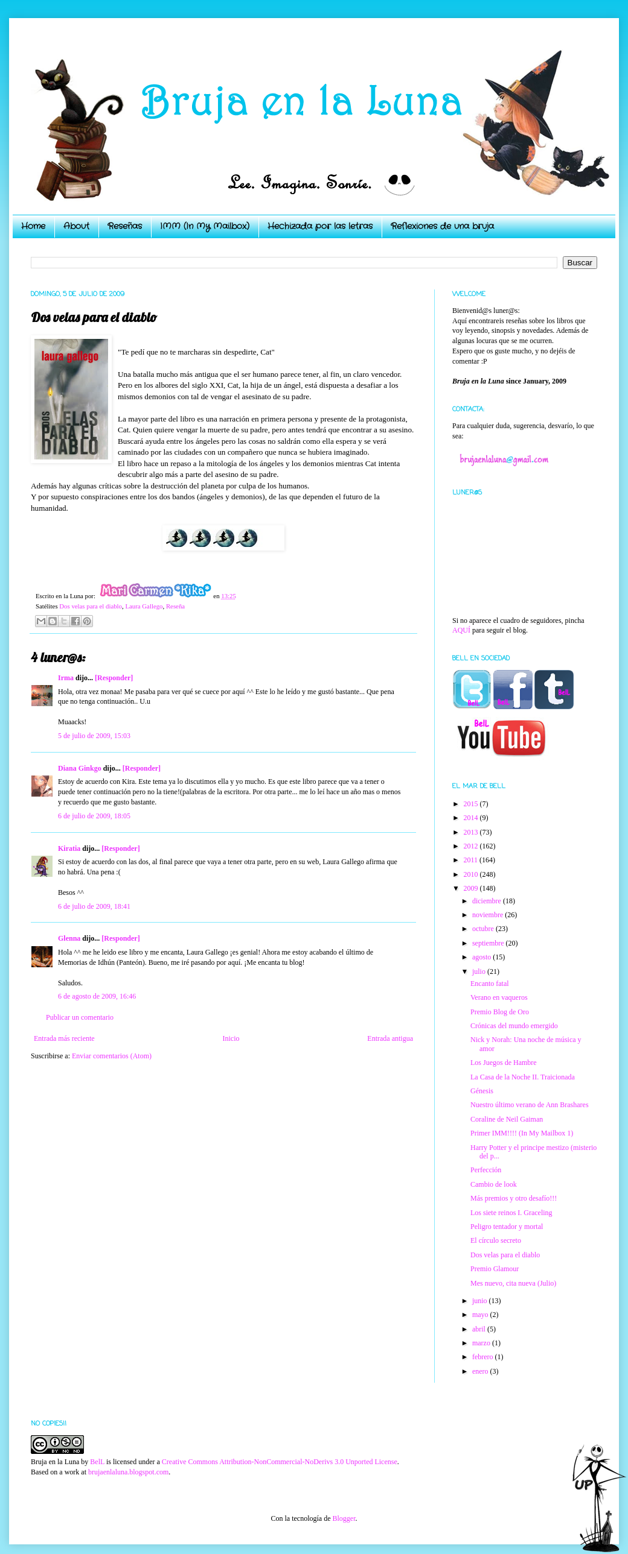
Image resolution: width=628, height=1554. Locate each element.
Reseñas (124, 226)
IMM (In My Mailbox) (204, 226)
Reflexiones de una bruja (442, 226)
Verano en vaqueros (499, 997)
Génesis (481, 1091)
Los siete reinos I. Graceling (511, 1212)
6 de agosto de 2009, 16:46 (97, 996)
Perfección (485, 1170)
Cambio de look (493, 1184)
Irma (66, 678)
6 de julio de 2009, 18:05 (94, 816)
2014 (472, 817)
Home (33, 226)
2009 (472, 888)
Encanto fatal (489, 983)
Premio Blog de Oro (499, 1012)
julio (479, 971)
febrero (483, 1357)
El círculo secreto (495, 1240)
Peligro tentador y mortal (506, 1226)
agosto (482, 957)
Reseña (175, 606)
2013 (472, 832)
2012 (472, 846)
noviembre (488, 915)
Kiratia (69, 848)
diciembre (487, 901)
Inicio (230, 1038)
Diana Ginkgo (79, 768)
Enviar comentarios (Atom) (112, 1056)
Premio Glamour (494, 1269)
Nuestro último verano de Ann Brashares (529, 1105)
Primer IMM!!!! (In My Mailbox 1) (521, 1133)
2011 (472, 860)
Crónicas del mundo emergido (514, 1026)
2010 (472, 874)
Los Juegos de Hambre (503, 1062)
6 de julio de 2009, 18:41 (94, 906)
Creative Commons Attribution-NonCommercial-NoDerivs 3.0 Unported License (279, 1462)
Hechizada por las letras (320, 226)
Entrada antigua (390, 1038)
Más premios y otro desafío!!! (513, 1198)
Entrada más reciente (64, 1038)
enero (481, 1371)
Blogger (343, 1518)
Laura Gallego (143, 606)
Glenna (69, 938)
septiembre (489, 943)
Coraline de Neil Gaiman (506, 1119)
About (76, 226)
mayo (481, 1314)
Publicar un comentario (80, 1017)
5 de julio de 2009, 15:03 (94, 735)
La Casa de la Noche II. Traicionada (522, 1077)
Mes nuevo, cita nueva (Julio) (513, 1283)
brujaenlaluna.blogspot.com (128, 1472)
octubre (484, 928)
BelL (97, 1462)
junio (480, 1301)
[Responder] (114, 678)
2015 (472, 804)
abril (479, 1329)
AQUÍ (461, 630)
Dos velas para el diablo (90, 606)
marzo (482, 1343)
